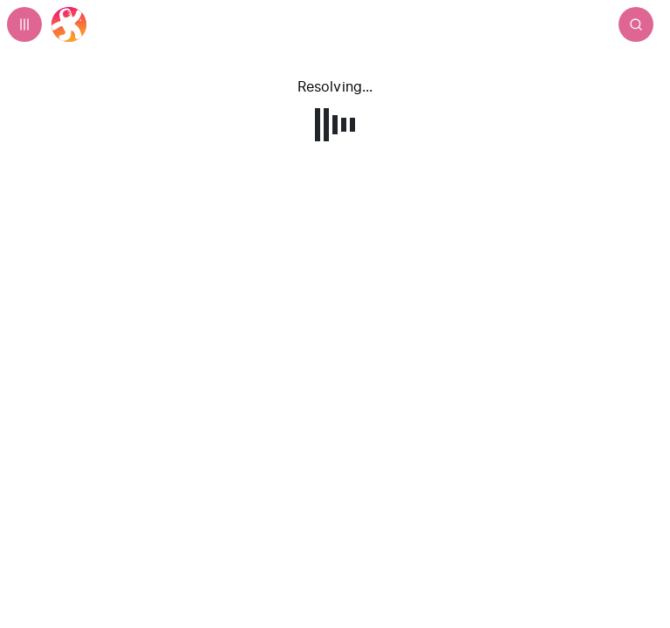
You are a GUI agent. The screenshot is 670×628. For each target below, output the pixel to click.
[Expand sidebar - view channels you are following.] (24, 24)
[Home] (68, 24)
